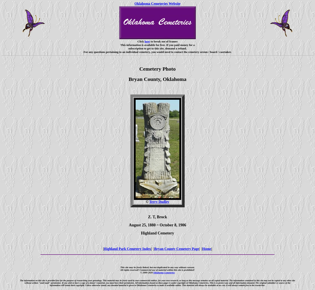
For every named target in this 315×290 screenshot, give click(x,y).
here (147, 41)
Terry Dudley (159, 202)
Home (206, 249)
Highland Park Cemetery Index (127, 249)
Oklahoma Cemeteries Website (157, 3)
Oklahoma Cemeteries (164, 272)
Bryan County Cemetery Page (176, 249)
